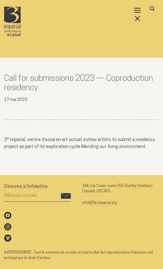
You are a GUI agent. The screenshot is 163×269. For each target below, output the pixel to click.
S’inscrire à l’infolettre (26, 186)
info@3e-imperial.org (99, 203)
